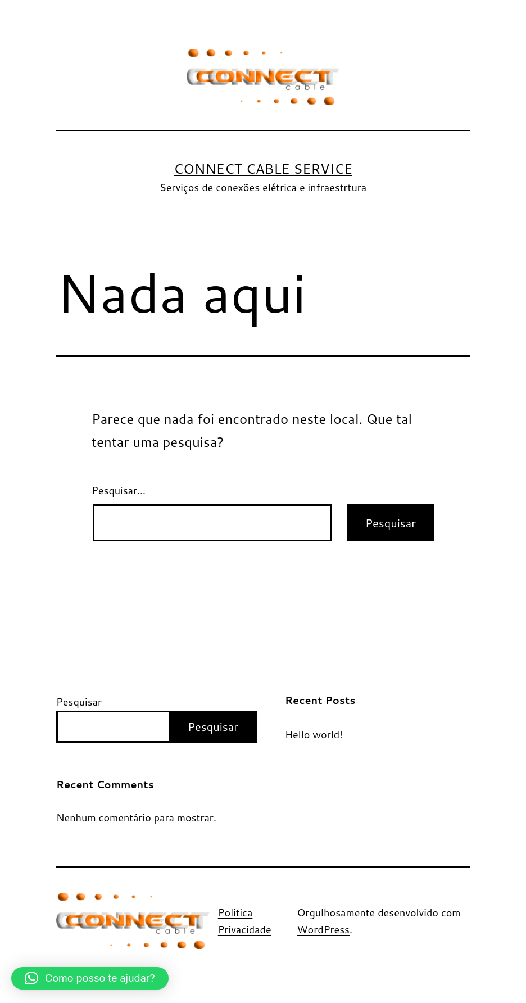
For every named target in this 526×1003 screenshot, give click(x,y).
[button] (90, 978)
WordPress (323, 929)
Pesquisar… (119, 490)
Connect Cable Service (263, 168)
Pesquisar (79, 701)
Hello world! (314, 734)
